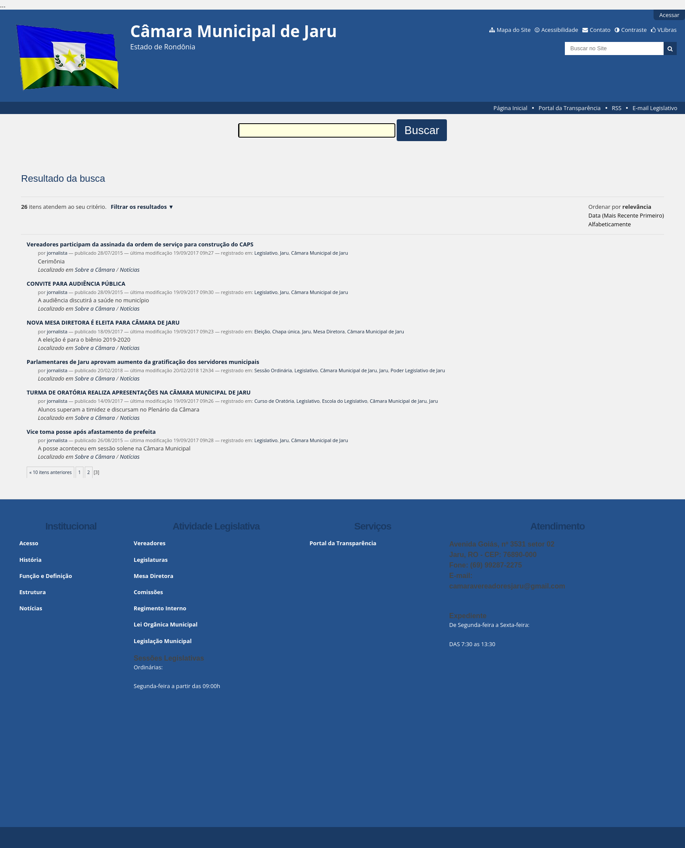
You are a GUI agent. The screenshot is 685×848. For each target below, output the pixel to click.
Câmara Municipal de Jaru (319, 252)
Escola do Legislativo (344, 401)
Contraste (634, 30)
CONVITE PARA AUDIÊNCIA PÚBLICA (76, 283)
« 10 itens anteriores (50, 472)
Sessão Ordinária (273, 370)
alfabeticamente (609, 224)
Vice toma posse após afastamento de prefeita (91, 432)
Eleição (262, 331)
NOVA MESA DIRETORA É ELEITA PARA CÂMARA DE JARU (103, 322)
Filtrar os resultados (138, 207)
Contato (600, 30)
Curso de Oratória (274, 401)
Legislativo (265, 252)
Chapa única (285, 331)
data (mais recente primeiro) (626, 215)
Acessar (669, 15)
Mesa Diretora (329, 331)
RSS (617, 108)
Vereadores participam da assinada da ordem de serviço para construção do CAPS (140, 244)
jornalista (57, 252)
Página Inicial (511, 108)
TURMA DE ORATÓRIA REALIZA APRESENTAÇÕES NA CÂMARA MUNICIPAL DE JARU (139, 392)
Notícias (129, 269)
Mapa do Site (514, 30)
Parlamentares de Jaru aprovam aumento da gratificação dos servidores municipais (143, 362)
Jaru (284, 252)
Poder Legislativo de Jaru (418, 370)
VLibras (667, 30)
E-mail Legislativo (655, 108)
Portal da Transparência (570, 108)
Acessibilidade (559, 30)
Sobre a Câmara (95, 269)
